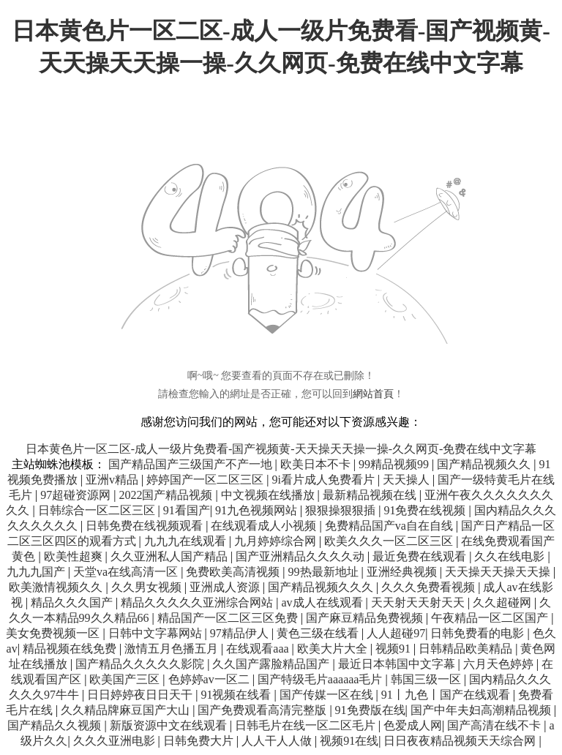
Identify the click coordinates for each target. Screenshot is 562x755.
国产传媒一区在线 (328, 694)
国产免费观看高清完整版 (263, 710)
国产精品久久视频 (55, 725)
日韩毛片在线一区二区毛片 (306, 725)
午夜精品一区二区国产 (491, 618)
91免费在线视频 (425, 510)
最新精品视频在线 (371, 495)
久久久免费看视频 (429, 587)
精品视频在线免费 (71, 648)
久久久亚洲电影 (115, 741)
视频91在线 (349, 741)
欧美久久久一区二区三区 (390, 541)
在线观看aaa (258, 648)
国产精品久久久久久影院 (141, 664)
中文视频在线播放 (269, 495)
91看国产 (186, 510)
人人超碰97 (396, 633)
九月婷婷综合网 (276, 541)
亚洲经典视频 (403, 572)
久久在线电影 (510, 556)
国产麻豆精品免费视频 (366, 618)
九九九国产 (37, 572)
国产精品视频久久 (485, 464)
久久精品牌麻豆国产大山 (126, 710)
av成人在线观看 (323, 602)
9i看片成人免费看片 (324, 479)
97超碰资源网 (76, 495)
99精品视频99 (395, 464)
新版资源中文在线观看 (170, 725)
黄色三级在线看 (319, 633)
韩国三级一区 (427, 679)
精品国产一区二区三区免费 (229, 618)
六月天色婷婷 (499, 664)
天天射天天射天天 (419, 602)
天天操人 (407, 479)
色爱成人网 (412, 725)
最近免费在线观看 (420, 556)
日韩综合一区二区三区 (98, 510)
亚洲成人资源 (226, 587)
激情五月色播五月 (172, 648)
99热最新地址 (324, 572)
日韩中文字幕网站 (156, 633)
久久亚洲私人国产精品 (170, 556)
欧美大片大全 (333, 648)
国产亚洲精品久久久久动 (301, 556)
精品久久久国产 (73, 602)
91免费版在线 (370, 710)
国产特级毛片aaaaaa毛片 (322, 679)
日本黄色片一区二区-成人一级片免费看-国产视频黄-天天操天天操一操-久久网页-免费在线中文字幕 (281, 449)
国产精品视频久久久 (322, 587)
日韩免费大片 (199, 741)
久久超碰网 (503, 602)
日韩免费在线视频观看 (146, 525)
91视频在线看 (237, 694)
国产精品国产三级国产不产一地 (191, 464)
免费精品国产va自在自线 (390, 525)
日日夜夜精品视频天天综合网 (461, 741)
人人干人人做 (278, 741)
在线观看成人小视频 (265, 525)
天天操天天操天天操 (499, 572)
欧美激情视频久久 (57, 587)
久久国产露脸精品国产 (272, 664)
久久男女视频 (147, 587)
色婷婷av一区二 (210, 679)
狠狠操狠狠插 (341, 510)
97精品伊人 (240, 633)
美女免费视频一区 (54, 633)
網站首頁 (373, 393)
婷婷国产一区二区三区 (206, 479)
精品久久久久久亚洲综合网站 (198, 602)
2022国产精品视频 (167, 495)
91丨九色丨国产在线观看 (447, 694)
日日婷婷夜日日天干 (141, 694)
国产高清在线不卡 (495, 725)
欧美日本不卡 (316, 464)
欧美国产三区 (125, 679)
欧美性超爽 (74, 556)
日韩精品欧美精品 (467, 648)
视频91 (394, 648)
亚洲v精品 (113, 479)
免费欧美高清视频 (234, 572)
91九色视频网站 (257, 510)
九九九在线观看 (186, 541)
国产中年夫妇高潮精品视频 (482, 710)
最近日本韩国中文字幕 (398, 664)
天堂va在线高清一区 (127, 572)
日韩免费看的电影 (478, 633)
